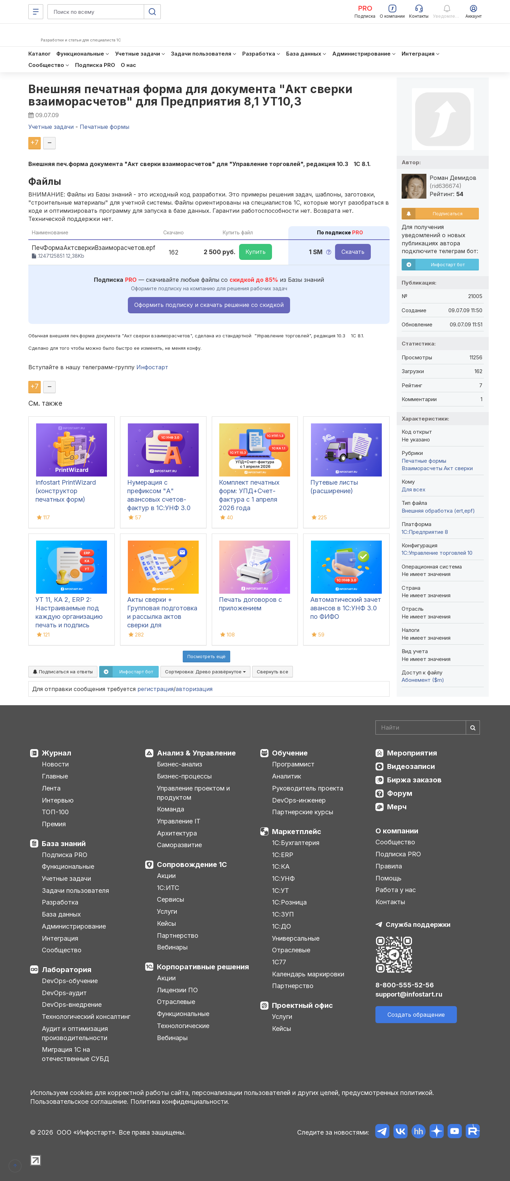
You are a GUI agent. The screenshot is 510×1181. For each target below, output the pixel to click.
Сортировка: (205, 671)
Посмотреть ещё (206, 656)
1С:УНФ (283, 878)
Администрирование (74, 926)
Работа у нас (395, 890)
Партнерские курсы (302, 812)
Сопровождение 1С (192, 864)
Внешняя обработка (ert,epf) (438, 510)
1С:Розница (289, 902)
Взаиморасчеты (422, 468)
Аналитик (286, 776)
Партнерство (177, 935)
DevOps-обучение (70, 981)
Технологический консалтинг (86, 1016)
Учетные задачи (66, 878)
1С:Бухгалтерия (295, 842)
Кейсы (166, 923)
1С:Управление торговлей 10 (437, 552)
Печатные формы (424, 460)
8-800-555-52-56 (404, 985)
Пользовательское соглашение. (79, 1101)
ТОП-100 (55, 812)
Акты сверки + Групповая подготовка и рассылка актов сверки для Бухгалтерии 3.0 (162, 616)
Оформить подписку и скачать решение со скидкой (209, 304)
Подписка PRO (64, 854)
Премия (54, 824)
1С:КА (281, 866)
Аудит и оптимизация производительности (75, 1033)
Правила (388, 866)
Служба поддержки (418, 924)
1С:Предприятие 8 (425, 532)
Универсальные (295, 938)
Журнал (56, 753)
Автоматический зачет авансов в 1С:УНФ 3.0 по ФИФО (345, 608)
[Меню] (35, 11)
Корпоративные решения (203, 967)
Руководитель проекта (307, 788)
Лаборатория (66, 969)
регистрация (155, 688)
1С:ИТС (168, 887)
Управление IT (178, 821)
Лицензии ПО (177, 990)
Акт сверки (458, 468)
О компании (396, 831)
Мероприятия (412, 753)
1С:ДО (281, 926)
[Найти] (473, 727)
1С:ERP (282, 854)
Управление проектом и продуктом (193, 793)
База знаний (64, 843)
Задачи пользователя (75, 890)
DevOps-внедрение (72, 1004)
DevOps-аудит (64, 993)
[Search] (427, 727)
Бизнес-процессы (184, 776)
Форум (399, 793)
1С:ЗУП (283, 914)
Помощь (388, 878)
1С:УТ (280, 890)
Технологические (183, 1025)
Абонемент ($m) (423, 680)
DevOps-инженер (299, 800)
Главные (55, 776)
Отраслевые (176, 1001)
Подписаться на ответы (63, 671)
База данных (61, 914)
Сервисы (170, 899)
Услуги (167, 911)
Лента (51, 788)
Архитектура (177, 833)
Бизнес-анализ (179, 764)
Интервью (58, 800)
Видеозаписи (411, 766)
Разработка (60, 902)
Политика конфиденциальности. (180, 1101)
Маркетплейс (296, 831)
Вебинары (172, 947)
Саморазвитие (179, 845)
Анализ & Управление (196, 753)
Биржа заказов (414, 780)
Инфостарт (152, 367)
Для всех (413, 489)
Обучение (290, 753)
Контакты (390, 902)
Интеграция (60, 938)
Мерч (397, 807)
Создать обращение (416, 1014)
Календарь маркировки (308, 974)
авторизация (194, 688)
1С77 (279, 962)
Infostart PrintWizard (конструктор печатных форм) (65, 491)
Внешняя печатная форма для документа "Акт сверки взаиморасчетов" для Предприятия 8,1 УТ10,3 (190, 95)
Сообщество (61, 950)
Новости (55, 764)
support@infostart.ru (408, 994)
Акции (166, 875)
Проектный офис (302, 1005)
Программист (293, 764)
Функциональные (68, 866)
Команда (170, 809)
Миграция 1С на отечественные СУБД (75, 1054)
